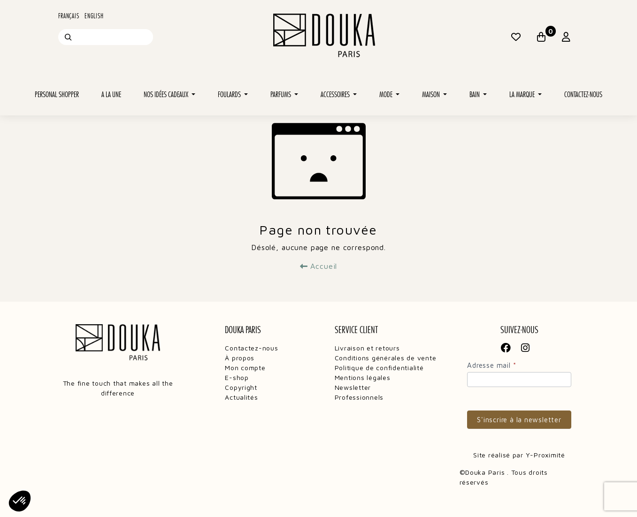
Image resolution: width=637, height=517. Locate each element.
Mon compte (245, 368)
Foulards (230, 94)
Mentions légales (363, 377)
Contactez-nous (583, 94)
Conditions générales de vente (386, 358)
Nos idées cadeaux (167, 94)
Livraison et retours (367, 348)
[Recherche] (68, 37)
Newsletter (353, 387)
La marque (522, 94)
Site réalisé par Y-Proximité (519, 455)
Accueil (319, 266)
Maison (431, 94)
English (93, 16)
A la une (111, 94)
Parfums (281, 94)
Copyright (241, 387)
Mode (386, 94)
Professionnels (359, 397)
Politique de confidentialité (379, 368)
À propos (239, 358)
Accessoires (336, 94)
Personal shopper (57, 94)
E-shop (236, 377)
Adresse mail (491, 365)
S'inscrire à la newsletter (519, 420)
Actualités (241, 397)
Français (68, 16)
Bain (475, 94)
